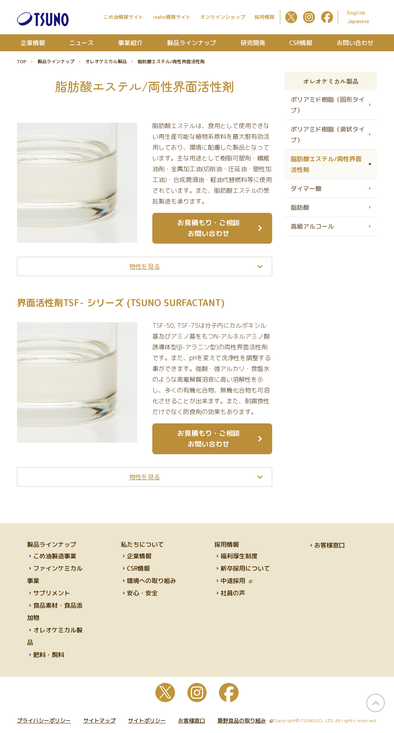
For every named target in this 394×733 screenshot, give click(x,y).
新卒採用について (245, 568)
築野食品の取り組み (245, 720)
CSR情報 (300, 43)
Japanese (358, 21)
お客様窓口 (329, 545)
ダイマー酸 (306, 188)
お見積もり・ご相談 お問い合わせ (208, 228)
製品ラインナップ (191, 43)
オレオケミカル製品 (106, 61)
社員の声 (233, 593)
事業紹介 (130, 43)
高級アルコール (312, 226)
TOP (22, 61)
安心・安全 (142, 593)
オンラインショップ (222, 16)
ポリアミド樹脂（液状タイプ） (328, 134)
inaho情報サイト (172, 16)
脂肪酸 (300, 207)
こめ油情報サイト (123, 16)
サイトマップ (99, 720)
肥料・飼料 (48, 654)
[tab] (145, 266)
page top (375, 703)
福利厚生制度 (239, 556)
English (356, 12)
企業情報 (32, 43)
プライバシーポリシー (44, 720)
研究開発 (253, 43)
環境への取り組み (151, 580)
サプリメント (51, 593)
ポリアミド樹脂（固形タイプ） (328, 105)
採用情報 (264, 16)
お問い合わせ (355, 43)
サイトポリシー (147, 720)
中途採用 (236, 580)
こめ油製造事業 (54, 556)
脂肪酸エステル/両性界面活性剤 (326, 164)
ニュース (81, 43)
